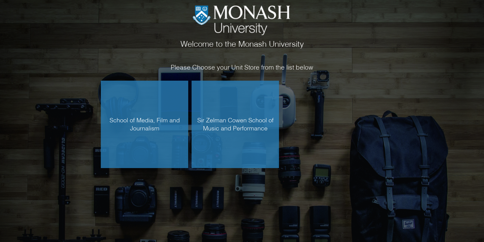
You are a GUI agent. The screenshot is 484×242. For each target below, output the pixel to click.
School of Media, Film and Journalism (145, 124)
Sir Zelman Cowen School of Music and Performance (235, 124)
